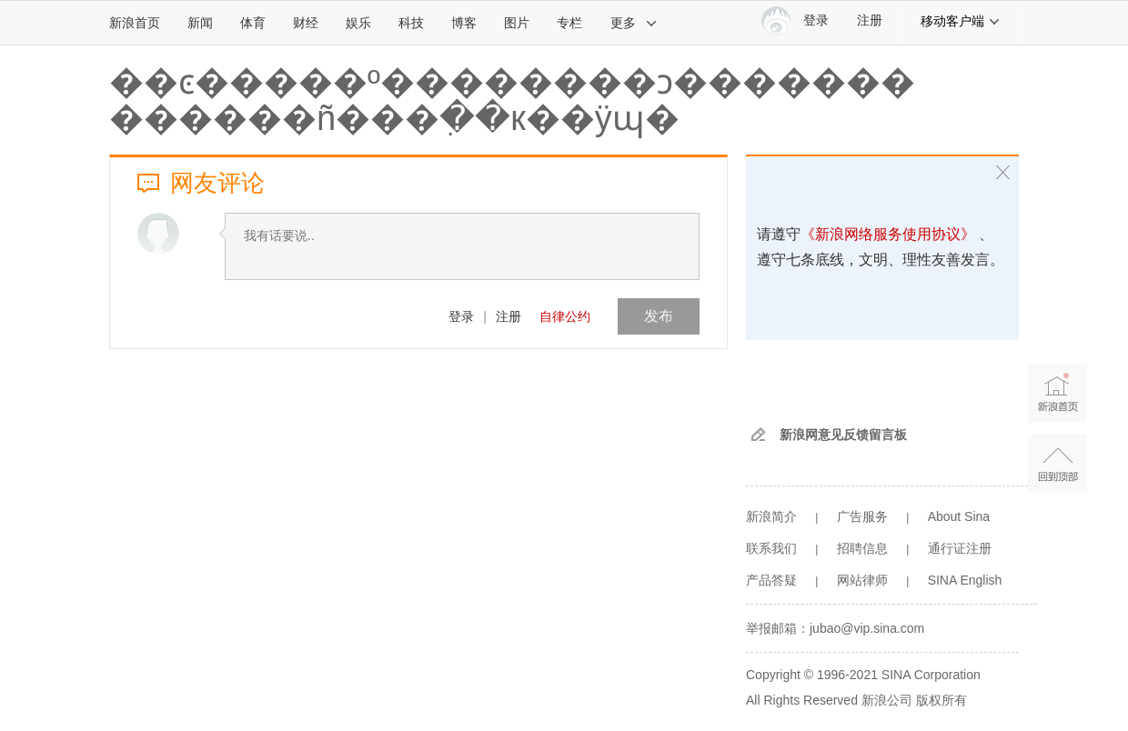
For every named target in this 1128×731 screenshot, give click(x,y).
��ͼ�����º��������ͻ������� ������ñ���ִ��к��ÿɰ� (512, 100)
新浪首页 (134, 22)
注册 (869, 20)
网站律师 (862, 580)
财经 (305, 22)
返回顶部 (1057, 463)
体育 (253, 22)
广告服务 (862, 516)
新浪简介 (771, 516)
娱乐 (358, 22)
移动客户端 (961, 21)
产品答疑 (771, 580)
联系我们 (771, 548)
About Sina (959, 516)
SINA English (965, 580)
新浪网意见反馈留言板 (843, 434)
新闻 (200, 22)
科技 (411, 22)
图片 (516, 22)
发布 (658, 316)
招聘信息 (862, 548)
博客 (464, 22)
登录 (461, 316)
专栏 (569, 22)
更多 (634, 22)
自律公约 (564, 316)
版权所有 (941, 700)
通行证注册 (960, 548)
